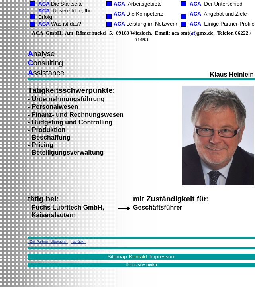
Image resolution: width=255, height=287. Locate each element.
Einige (229, 24)
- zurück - (78, 242)
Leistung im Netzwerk (151, 24)
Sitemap (117, 256)
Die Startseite (67, 4)
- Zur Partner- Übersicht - (48, 242)
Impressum (162, 256)
